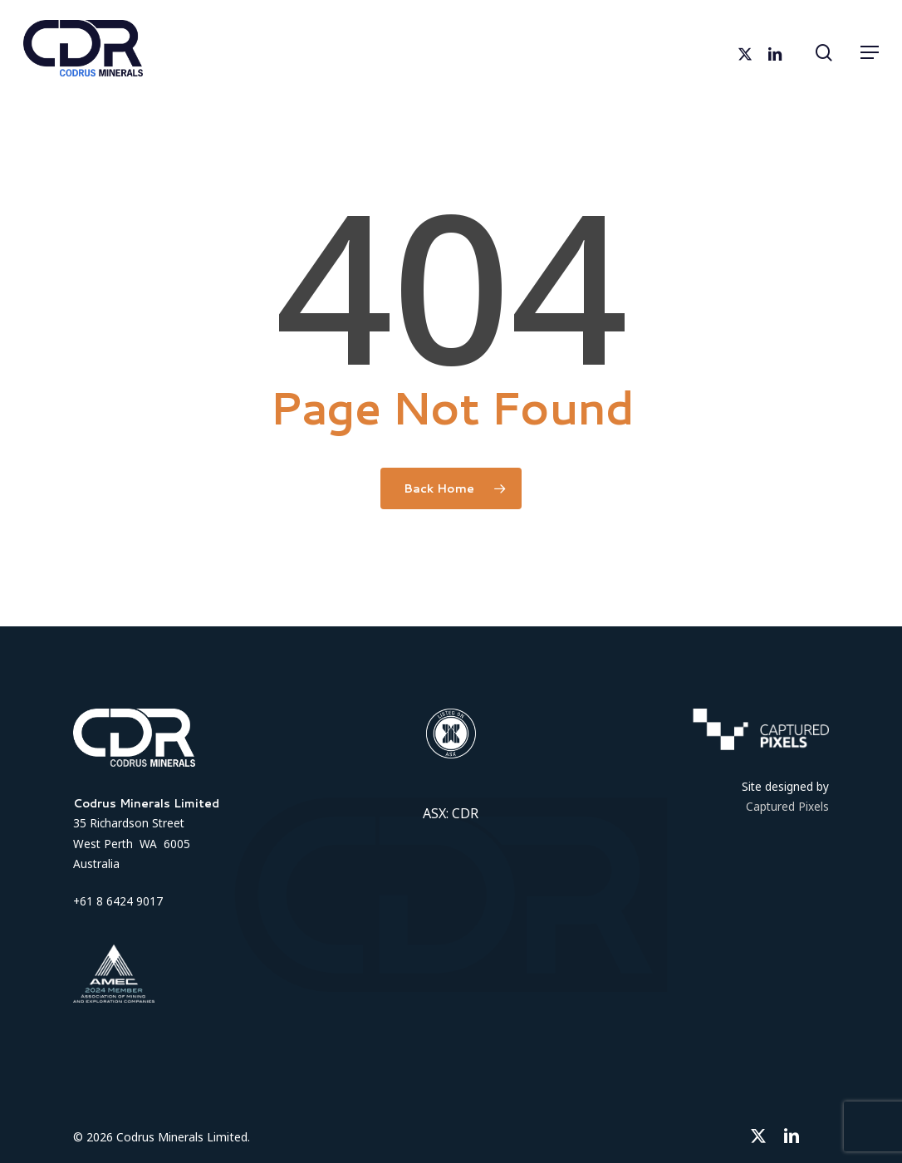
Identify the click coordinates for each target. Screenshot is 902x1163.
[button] (869, 52)
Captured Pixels (787, 806)
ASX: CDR (450, 813)
